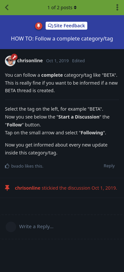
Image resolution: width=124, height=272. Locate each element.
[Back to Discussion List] (6, 7)
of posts (61, 7)
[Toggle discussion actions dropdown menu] (117, 7)
